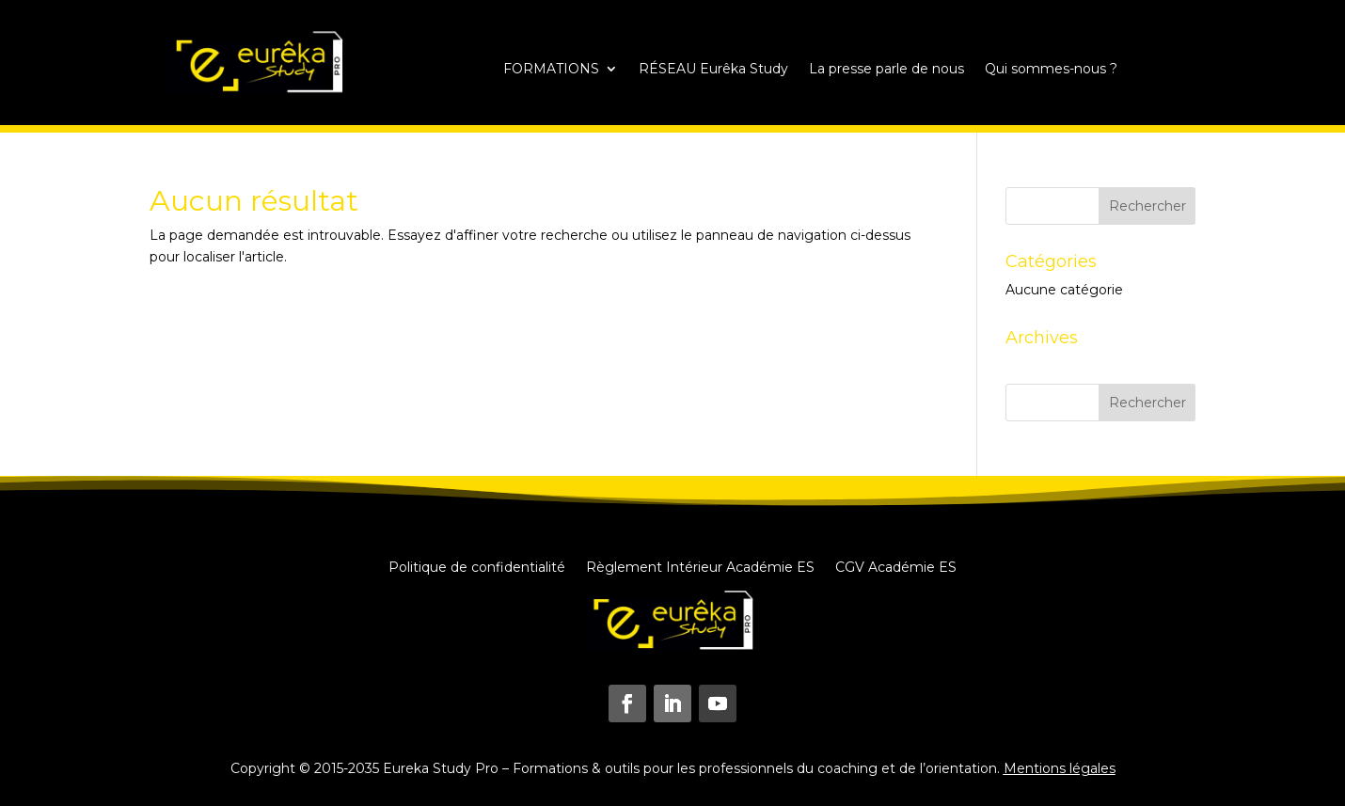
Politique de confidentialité (476, 566)
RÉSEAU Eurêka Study (713, 69)
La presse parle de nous (886, 69)
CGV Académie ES (896, 566)
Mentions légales (1060, 768)
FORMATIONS (551, 69)
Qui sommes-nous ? (1051, 69)
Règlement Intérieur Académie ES (700, 566)
